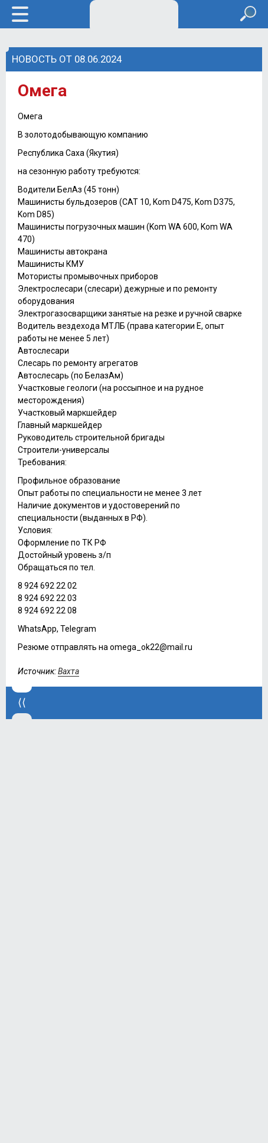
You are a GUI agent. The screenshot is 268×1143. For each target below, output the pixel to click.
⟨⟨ (22, 703)
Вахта (68, 671)
